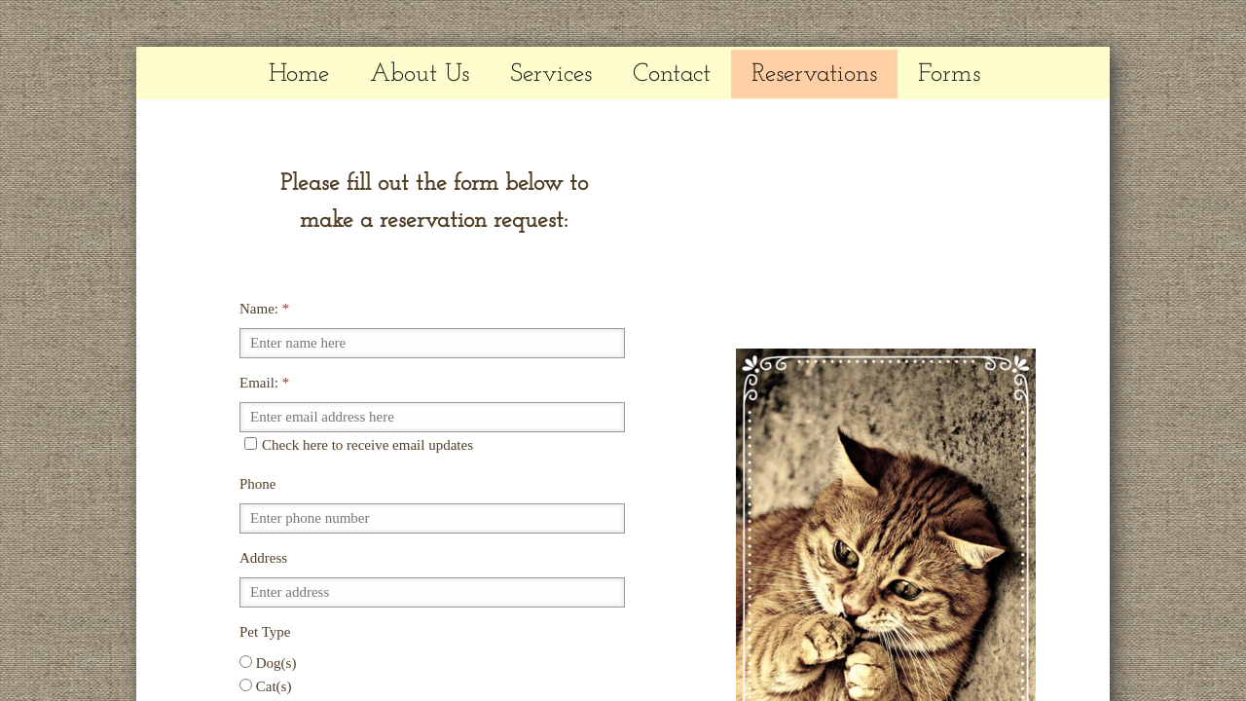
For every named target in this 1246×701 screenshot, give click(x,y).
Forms (949, 74)
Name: (264, 308)
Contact (672, 74)
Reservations (814, 74)
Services (551, 74)
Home (299, 74)
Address (263, 558)
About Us (419, 74)
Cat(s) (265, 686)
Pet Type (264, 632)
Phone (257, 484)
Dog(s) (267, 663)
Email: (264, 382)
